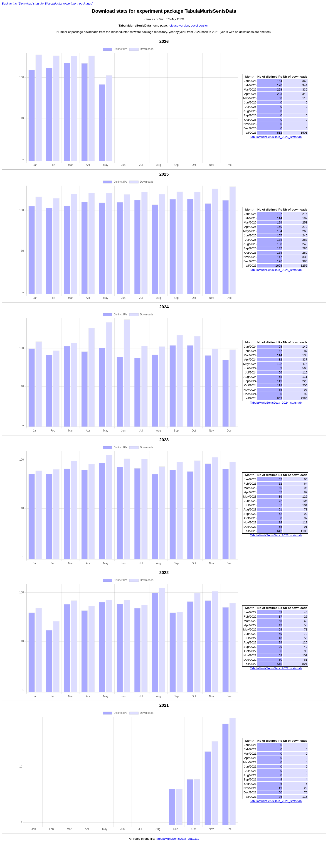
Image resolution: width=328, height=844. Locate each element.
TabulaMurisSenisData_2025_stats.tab (276, 270)
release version (178, 25)
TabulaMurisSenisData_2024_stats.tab (276, 403)
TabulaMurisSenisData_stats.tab (177, 839)
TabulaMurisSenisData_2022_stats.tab (276, 668)
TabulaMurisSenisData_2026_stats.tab (276, 137)
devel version (200, 25)
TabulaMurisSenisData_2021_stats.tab (276, 801)
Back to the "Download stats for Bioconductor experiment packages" (47, 3)
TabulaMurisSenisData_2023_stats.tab (276, 535)
